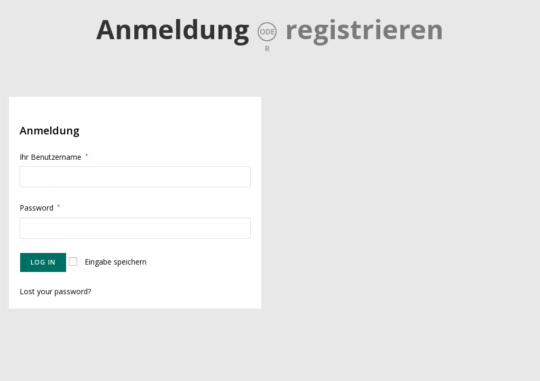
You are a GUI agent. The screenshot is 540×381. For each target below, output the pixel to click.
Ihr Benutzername (54, 157)
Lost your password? (55, 291)
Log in (43, 262)
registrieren (364, 29)
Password (40, 208)
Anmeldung (172, 29)
